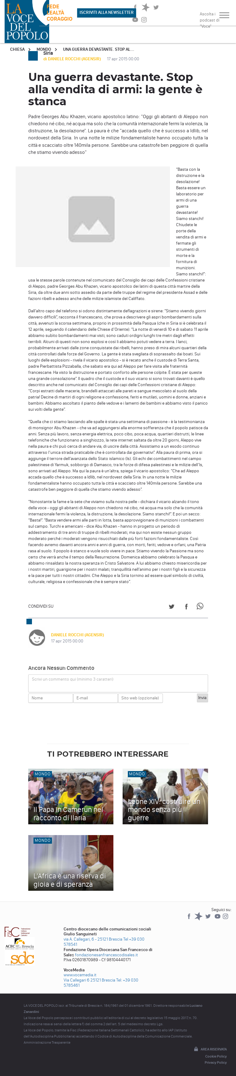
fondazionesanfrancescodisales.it (106, 955)
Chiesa (17, 49)
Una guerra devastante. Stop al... (98, 49)
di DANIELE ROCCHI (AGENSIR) (72, 59)
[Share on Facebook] (186, 607)
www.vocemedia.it (80, 975)
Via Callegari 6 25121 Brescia (89, 980)
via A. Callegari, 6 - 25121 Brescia (93, 939)
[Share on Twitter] (172, 607)
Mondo (44, 49)
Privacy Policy (216, 1062)
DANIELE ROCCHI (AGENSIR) (77, 635)
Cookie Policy (216, 1056)
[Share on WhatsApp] (201, 607)
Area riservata (210, 1049)
